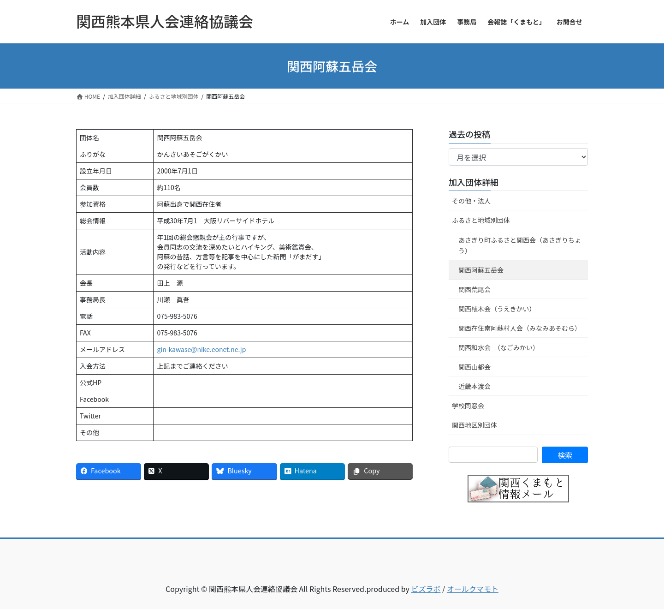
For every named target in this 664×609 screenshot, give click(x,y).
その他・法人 (471, 200)
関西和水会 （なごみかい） (498, 347)
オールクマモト (472, 588)
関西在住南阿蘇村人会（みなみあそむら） (519, 328)
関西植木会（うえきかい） (497, 308)
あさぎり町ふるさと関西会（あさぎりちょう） (519, 245)
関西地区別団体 (474, 425)
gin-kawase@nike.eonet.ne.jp (201, 349)
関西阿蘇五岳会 (481, 270)
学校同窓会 (468, 405)
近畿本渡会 (474, 386)
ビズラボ (425, 588)
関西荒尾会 (474, 289)
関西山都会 (474, 366)
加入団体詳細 (473, 182)
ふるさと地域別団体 (481, 220)
